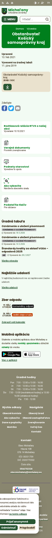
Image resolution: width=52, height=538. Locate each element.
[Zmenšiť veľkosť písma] (38, 3)
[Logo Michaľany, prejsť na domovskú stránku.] (26, 11)
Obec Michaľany (34, 527)
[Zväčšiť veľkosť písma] (42, 3)
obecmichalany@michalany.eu (26, 472)
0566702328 (26, 469)
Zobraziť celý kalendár (13, 322)
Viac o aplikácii (9, 360)
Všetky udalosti (10, 287)
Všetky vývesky (10, 260)
